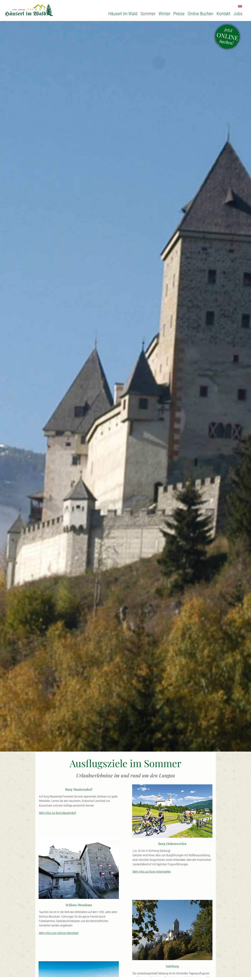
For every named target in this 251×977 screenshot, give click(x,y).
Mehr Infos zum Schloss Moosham (59, 933)
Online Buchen (200, 13)
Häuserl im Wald (122, 13)
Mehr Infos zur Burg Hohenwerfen (151, 871)
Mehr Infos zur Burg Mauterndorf (57, 813)
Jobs (237, 13)
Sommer (148, 13)
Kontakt (223, 13)
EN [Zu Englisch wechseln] (240, 6)
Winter (164, 13)
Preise (179, 13)
